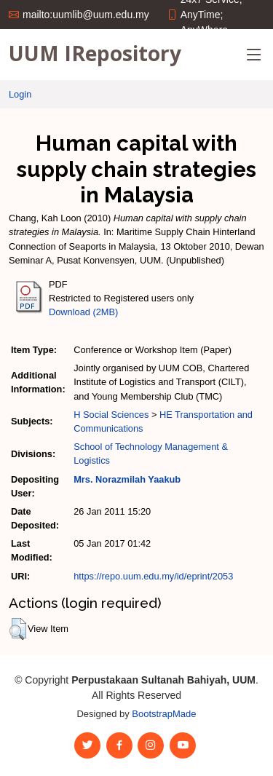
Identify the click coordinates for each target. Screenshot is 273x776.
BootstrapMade (164, 713)
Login (20, 94)
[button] (17, 629)
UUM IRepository (95, 53)
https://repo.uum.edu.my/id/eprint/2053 (153, 576)
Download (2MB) (83, 311)
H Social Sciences (111, 414)
